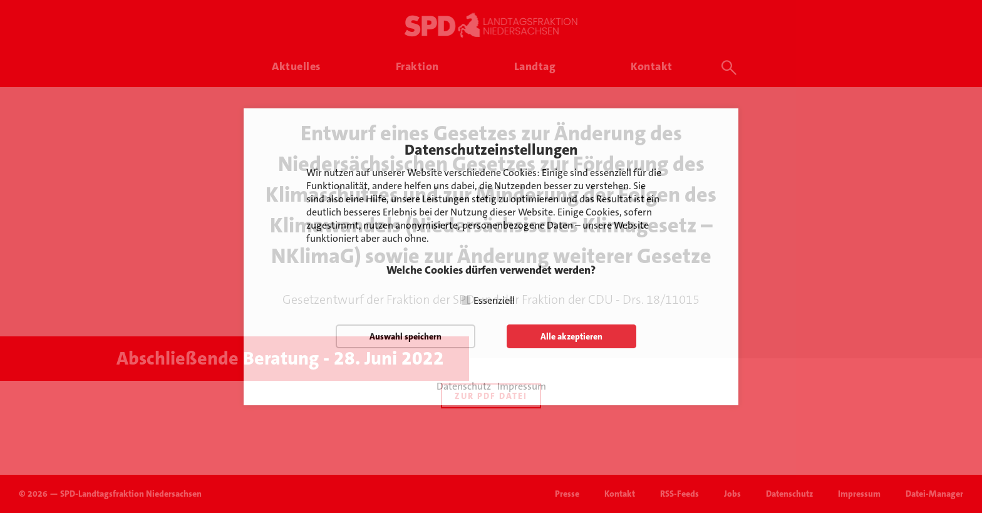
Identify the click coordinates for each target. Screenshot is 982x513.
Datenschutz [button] (464, 386)
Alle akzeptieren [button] (571, 336)
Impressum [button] (521, 386)
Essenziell (494, 300)
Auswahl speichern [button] (406, 336)
